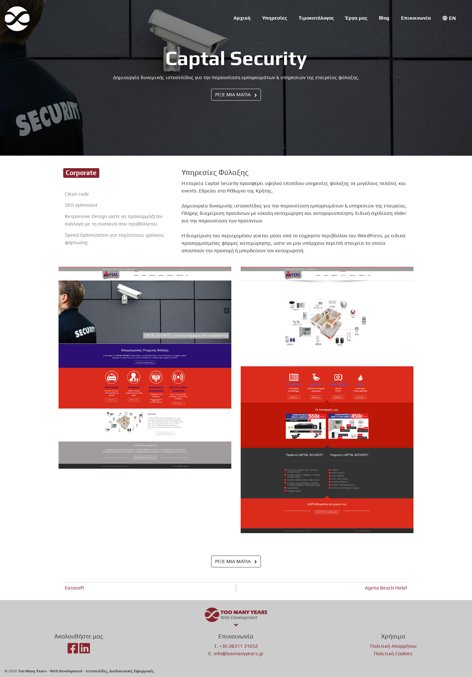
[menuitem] (449, 18)
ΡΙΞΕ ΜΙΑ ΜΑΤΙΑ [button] (236, 94)
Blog (384, 18)
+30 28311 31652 (238, 646)
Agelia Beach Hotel (386, 588)
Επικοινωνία (416, 18)
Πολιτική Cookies (393, 653)
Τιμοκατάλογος (316, 18)
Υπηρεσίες (274, 18)
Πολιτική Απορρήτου (393, 646)
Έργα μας (356, 18)
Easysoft (74, 588)
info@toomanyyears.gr (239, 653)
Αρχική (242, 18)
